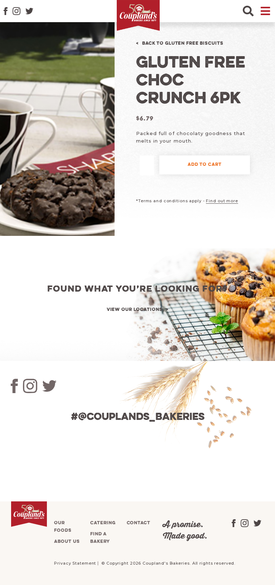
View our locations (135, 310)
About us (66, 542)
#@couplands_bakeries (137, 417)
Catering (102, 523)
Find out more (222, 200)
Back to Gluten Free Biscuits (182, 43)
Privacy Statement (75, 563)
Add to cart (205, 165)
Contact (138, 523)
